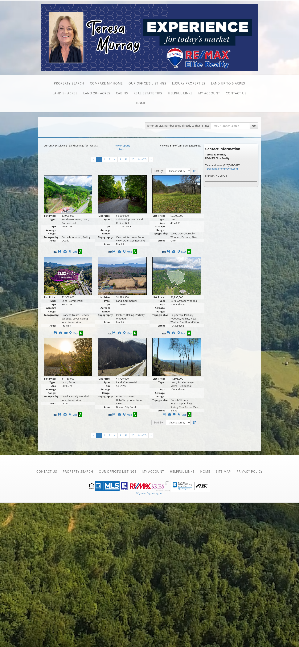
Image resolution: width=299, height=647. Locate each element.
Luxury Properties (188, 83)
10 (126, 159)
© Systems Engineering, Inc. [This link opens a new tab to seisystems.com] (149, 493)
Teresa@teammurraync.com (221, 168)
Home (141, 103)
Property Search (69, 83)
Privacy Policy (250, 471)
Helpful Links (180, 93)
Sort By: (158, 171)
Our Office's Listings (147, 83)
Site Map (223, 471)
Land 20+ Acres (96, 93)
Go (254, 125)
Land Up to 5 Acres (228, 83)
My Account (209, 93)
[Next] (151, 159)
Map (73, 251)
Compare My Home (106, 83)
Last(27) (142, 159)
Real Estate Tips (148, 93)
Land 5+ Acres (64, 93)
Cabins (122, 93)
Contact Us (236, 93)
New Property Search (122, 147)
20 (132, 159)
